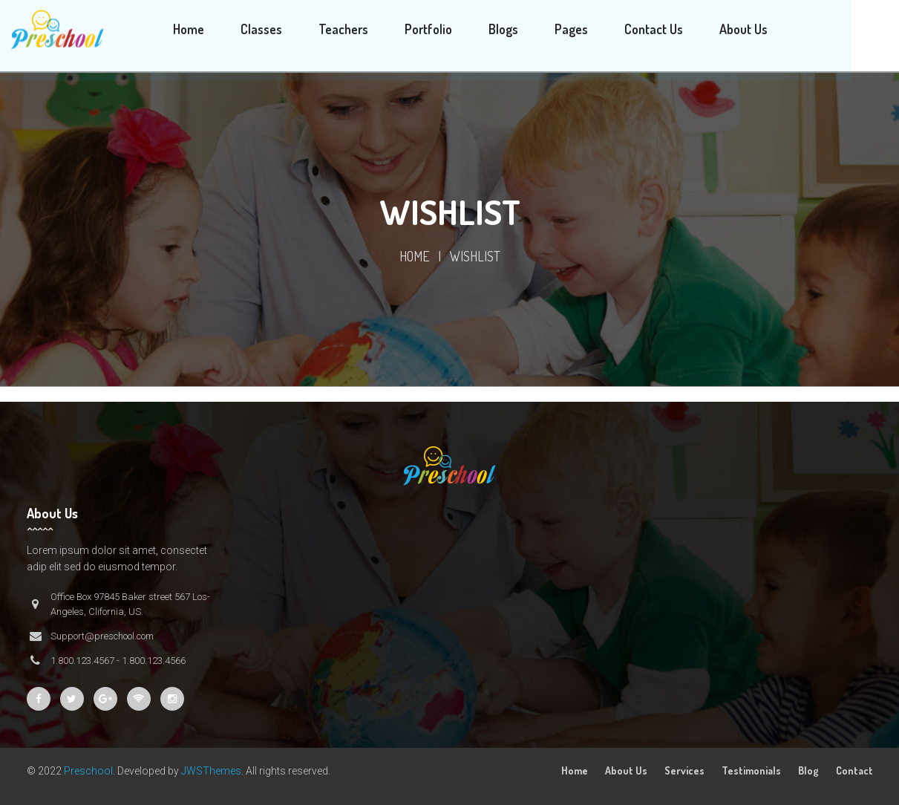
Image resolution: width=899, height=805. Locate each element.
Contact (854, 770)
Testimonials (751, 770)
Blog (808, 770)
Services (684, 770)
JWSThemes (211, 771)
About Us (626, 770)
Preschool (88, 771)
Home (414, 256)
